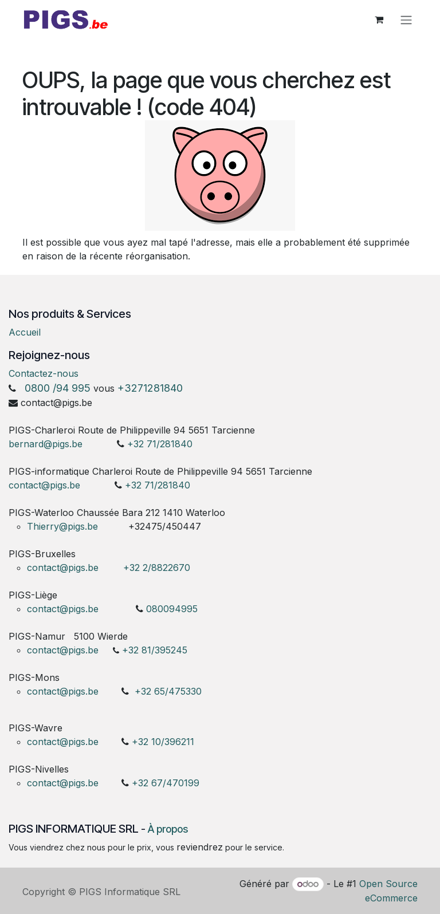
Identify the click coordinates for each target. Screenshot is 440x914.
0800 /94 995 (58, 388)
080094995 (172, 608)
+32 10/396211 (163, 741)
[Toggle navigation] (406, 21)
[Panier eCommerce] (378, 21)
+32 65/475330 (168, 691)
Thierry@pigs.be (62, 526)
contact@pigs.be (44, 485)
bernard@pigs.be (45, 444)
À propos (168, 829)
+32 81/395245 (154, 650)
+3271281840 (150, 388)
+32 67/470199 (165, 783)
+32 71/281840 (159, 444)
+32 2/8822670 (156, 567)
